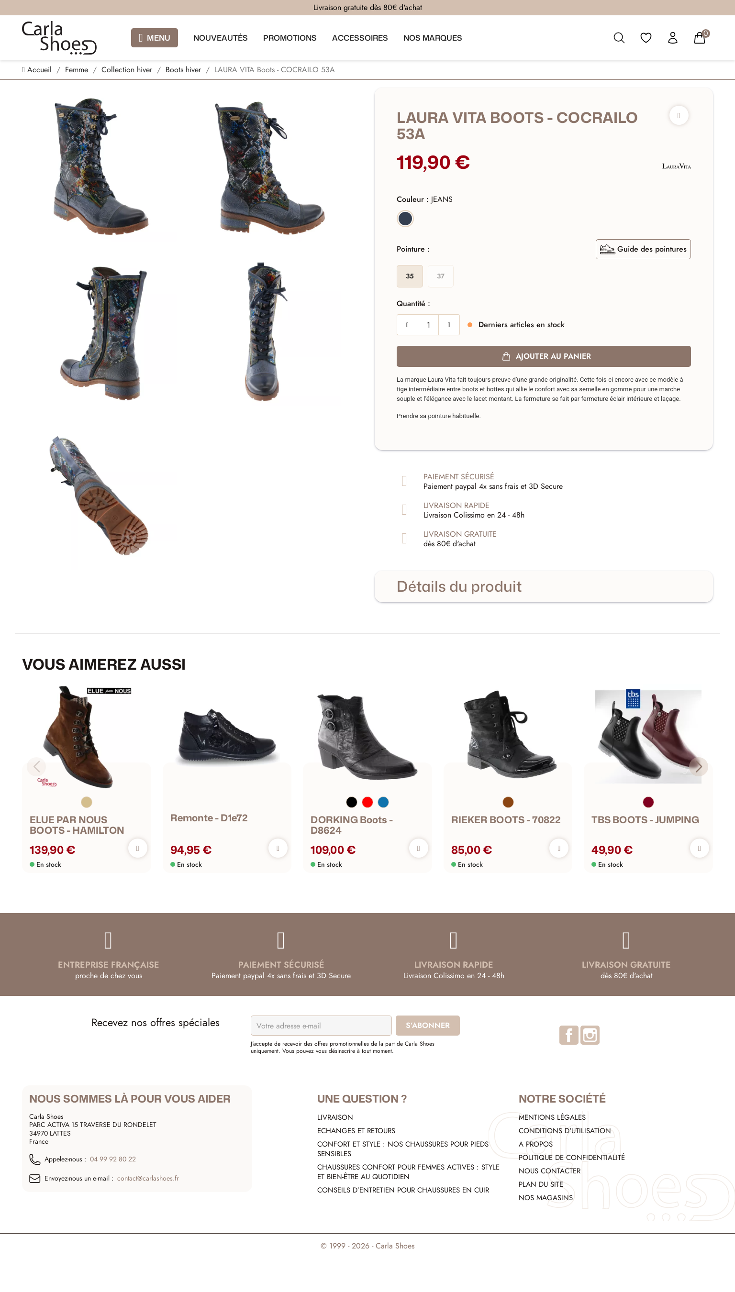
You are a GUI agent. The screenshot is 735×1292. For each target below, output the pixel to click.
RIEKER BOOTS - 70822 (506, 820)
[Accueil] (38, 69)
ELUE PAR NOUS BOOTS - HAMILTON (77, 825)
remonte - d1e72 (209, 818)
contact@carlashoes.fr (148, 1178)
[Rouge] (367, 802)
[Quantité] (428, 324)
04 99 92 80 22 (113, 1159)
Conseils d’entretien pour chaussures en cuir (403, 1190)
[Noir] (351, 802)
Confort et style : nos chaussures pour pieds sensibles (403, 1149)
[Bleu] (383, 802)
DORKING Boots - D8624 (352, 825)
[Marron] (508, 802)
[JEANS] (405, 220)
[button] (698, 766)
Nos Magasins (546, 1198)
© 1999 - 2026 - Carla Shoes (367, 1245)
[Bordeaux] (648, 802)
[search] (619, 39)
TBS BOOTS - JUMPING (645, 820)
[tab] (544, 586)
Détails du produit (459, 586)
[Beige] (86, 802)
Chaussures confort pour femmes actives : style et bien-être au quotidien (408, 1172)
